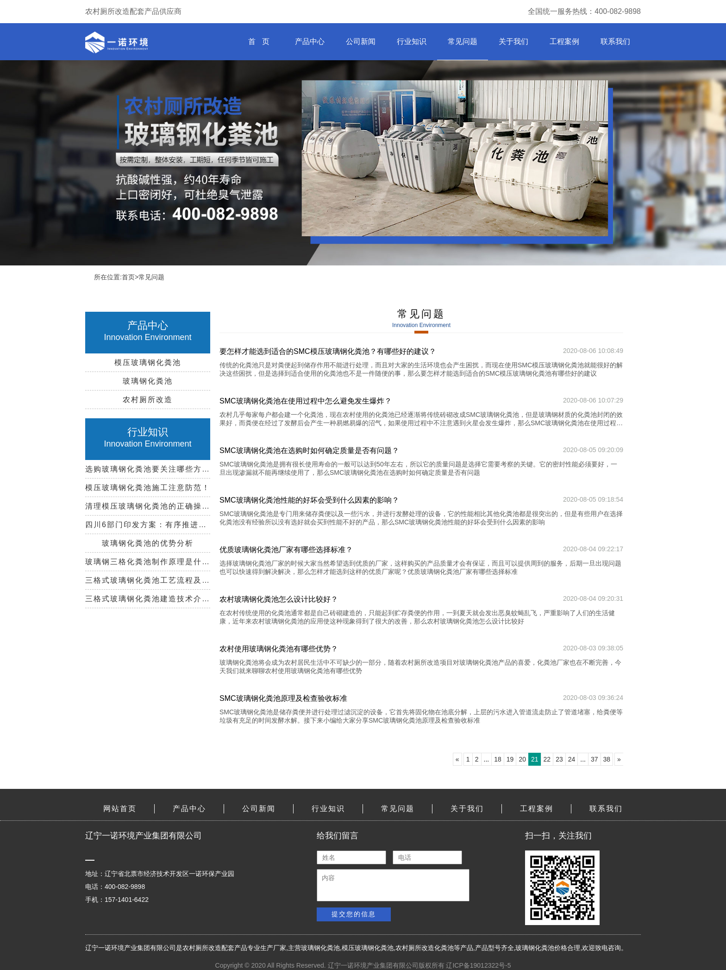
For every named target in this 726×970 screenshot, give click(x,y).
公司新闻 (361, 41)
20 (522, 759)
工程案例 (564, 41)
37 (594, 759)
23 (559, 759)
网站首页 (120, 809)
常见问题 (462, 41)
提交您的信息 (354, 914)
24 (572, 759)
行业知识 (411, 41)
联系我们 (615, 41)
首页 (128, 277)
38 (607, 759)
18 (497, 759)
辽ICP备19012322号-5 (478, 965)
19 (510, 759)
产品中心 (310, 41)
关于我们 (513, 41)
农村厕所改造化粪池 (424, 947)
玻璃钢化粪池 (320, 947)
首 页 (258, 41)
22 (547, 759)
